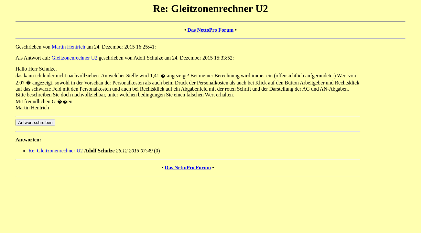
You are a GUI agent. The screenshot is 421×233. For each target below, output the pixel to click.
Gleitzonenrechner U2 (75, 58)
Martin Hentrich (68, 47)
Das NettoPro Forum (211, 30)
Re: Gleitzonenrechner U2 (55, 150)
